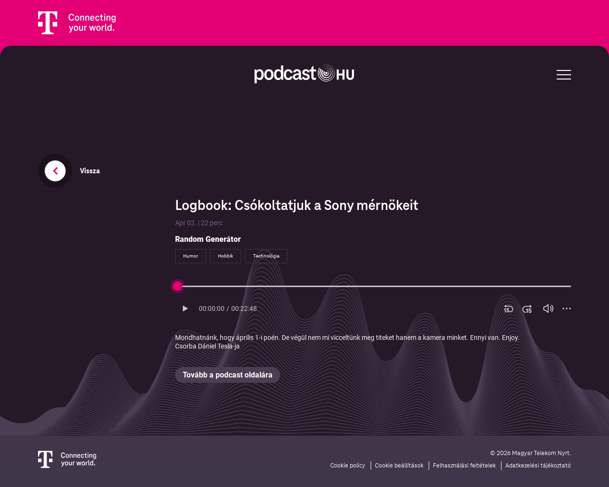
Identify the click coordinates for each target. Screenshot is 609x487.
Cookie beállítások (399, 465)
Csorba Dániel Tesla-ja (207, 346)
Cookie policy (347, 465)
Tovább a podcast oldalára (228, 374)
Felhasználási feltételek (464, 465)
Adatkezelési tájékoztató (538, 465)
